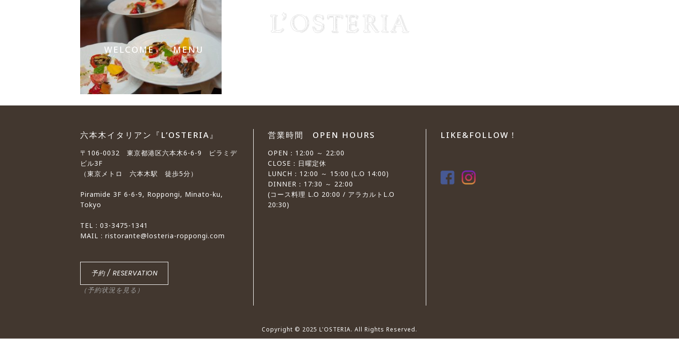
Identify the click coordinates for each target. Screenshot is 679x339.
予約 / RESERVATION (124, 273)
